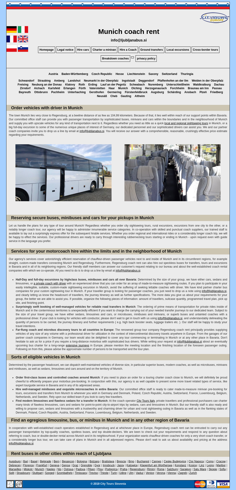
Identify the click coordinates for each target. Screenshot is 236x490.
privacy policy (146, 58)
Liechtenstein (136, 74)
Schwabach (137, 84)
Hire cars (83, 49)
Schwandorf (26, 80)
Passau (217, 88)
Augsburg (157, 92)
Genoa (66, 465)
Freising (23, 84)
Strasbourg (23, 473)
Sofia (222, 469)
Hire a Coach (128, 49)
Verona (160, 473)
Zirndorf (25, 88)
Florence (28, 465)
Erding (92, 84)
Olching (136, 88)
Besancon (68, 461)
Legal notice (65, 49)
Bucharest (143, 461)
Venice (150, 473)
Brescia (121, 461)
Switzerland (169, 74)
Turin (114, 473)
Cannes (156, 461)
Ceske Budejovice (175, 461)
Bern (56, 461)
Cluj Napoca (196, 461)
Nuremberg (155, 84)
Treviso (93, 473)
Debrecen (15, 465)
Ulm (131, 473)
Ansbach (190, 92)
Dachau (219, 84)
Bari (25, 461)
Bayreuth (25, 92)
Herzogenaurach (156, 88)
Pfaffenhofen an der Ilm (173, 80)
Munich (123, 88)
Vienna (171, 473)
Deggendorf (146, 80)
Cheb (113, 96)
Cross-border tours (205, 49)
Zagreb (182, 473)
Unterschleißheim (178, 84)
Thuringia (187, 74)
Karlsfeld (54, 88)
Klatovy (70, 84)
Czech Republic (101, 74)
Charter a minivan (104, 49)
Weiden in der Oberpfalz (207, 80)
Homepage (46, 49)
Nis (59, 469)
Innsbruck (109, 465)
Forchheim (177, 88)
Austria (53, 74)
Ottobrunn (41, 92)
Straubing (44, 80)
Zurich (193, 473)
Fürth (82, 88)
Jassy (120, 465)
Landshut (74, 80)
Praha (123, 469)
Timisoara (81, 473)
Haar (112, 88)
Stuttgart (37, 473)
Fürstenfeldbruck (136, 92)
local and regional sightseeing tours (186, 123)
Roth (82, 84)
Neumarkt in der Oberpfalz (101, 80)
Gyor (97, 465)
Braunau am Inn (198, 88)
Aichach (39, 88)
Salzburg (172, 469)
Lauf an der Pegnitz (113, 84)
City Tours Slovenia (113, 483)
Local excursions (178, 49)
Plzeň (203, 92)
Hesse (120, 74)
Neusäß (102, 96)
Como (210, 461)
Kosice (193, 465)
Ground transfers (151, 49)
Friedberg (216, 92)
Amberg (59, 80)
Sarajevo (185, 469)
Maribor (221, 465)
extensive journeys (77, 345)
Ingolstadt (128, 80)
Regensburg (137, 469)
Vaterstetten (97, 88)
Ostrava (69, 469)
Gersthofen (96, 92)
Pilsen (91, 469)
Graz (75, 465)
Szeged (49, 473)
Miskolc (28, 469)
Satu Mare (199, 469)
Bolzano (94, 461)
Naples (50, 469)
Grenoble (86, 465)
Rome (161, 469)
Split (11, 473)
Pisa (100, 469)
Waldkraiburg (202, 84)
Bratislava (108, 461)
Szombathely (64, 473)
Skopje (213, 469)
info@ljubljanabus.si (129, 40)
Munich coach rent (128, 31)
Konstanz (180, 465)
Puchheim (57, 92)
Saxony (153, 74)
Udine (122, 473)
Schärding (174, 92)
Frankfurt (41, 465)
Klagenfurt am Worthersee (156, 465)
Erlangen (69, 88)
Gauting (126, 96)
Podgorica (111, 469)
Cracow (221, 461)
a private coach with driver (50, 283)
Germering (114, 92)
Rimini (151, 469)
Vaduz (140, 473)
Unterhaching (77, 92)
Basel (34, 461)
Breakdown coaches (115, 58)
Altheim (140, 96)
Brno (131, 461)
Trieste (104, 473)
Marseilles (15, 469)
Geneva (54, 465)
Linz (201, 465)
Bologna (82, 461)
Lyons (210, 465)
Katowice (132, 465)
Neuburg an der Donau (47, 84)
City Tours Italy (146, 400)
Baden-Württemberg (75, 74)
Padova (80, 469)
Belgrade (45, 461)
